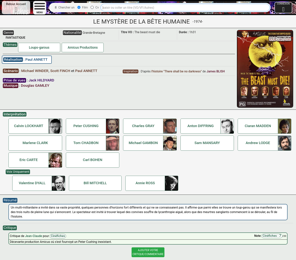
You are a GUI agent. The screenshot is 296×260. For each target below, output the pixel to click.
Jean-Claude (34, 236)
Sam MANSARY (207, 143)
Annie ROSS (145, 183)
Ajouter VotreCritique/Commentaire (148, 252)
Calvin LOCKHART (28, 126)
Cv (95, 7)
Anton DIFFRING (200, 126)
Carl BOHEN (92, 160)
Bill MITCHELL (95, 183)
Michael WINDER (35, 71)
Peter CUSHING (86, 126)
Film (82, 7)
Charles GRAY (143, 126)
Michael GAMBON (143, 143)
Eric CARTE (28, 160)
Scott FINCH (60, 71)
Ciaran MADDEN (258, 126)
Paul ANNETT (36, 59)
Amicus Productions (83, 47)
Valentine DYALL (32, 183)
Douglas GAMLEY (35, 85)
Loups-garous (39, 47)
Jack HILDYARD (41, 80)
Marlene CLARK (35, 143)
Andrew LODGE (258, 143)
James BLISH (216, 71)
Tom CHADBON (86, 143)
